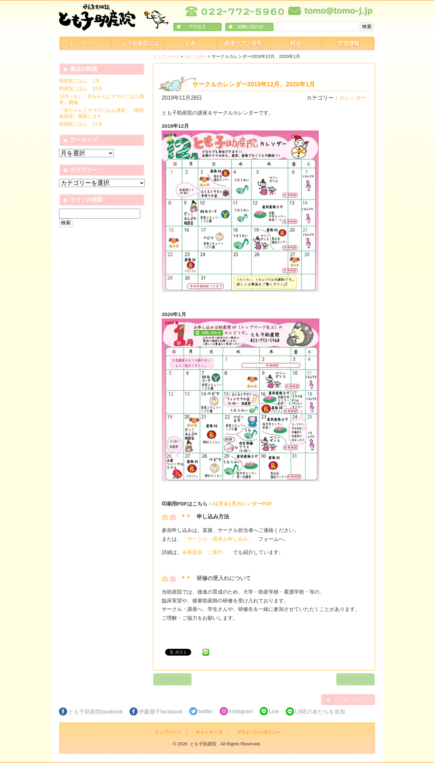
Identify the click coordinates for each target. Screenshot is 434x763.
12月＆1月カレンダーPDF (242, 504)
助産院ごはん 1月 (79, 80)
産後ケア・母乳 (243, 43)
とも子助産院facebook (95, 712)
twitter (205, 711)
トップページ (85, 43)
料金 (295, 43)
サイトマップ (209, 732)
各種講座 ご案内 (207, 552)
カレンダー (195, 56)
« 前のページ (172, 679)
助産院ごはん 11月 (80, 124)
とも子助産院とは (137, 43)
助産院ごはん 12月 (80, 88)
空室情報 (348, 43)
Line (274, 711)
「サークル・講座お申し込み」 (217, 539)
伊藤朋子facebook (160, 712)
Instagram (241, 711)
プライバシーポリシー (259, 732)
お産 (190, 43)
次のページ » (355, 679)
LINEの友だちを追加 (320, 712)
